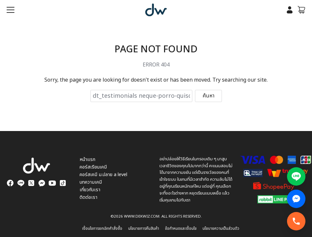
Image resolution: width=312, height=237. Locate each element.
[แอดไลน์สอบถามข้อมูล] (296, 176)
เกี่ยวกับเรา (90, 189)
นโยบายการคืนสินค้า (143, 228)
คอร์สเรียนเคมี (93, 167)
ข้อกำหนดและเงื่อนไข (181, 228)
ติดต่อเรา (88, 197)
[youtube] (52, 183)
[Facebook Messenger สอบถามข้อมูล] (296, 199)
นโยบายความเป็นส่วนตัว (221, 228)
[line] (21, 183)
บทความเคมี (91, 182)
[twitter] (31, 183)
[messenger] (42, 183)
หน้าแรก (87, 159)
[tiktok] (63, 183)
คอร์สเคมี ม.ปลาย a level (103, 174)
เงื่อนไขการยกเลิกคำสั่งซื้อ (102, 228)
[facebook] (10, 183)
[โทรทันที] (296, 221)
